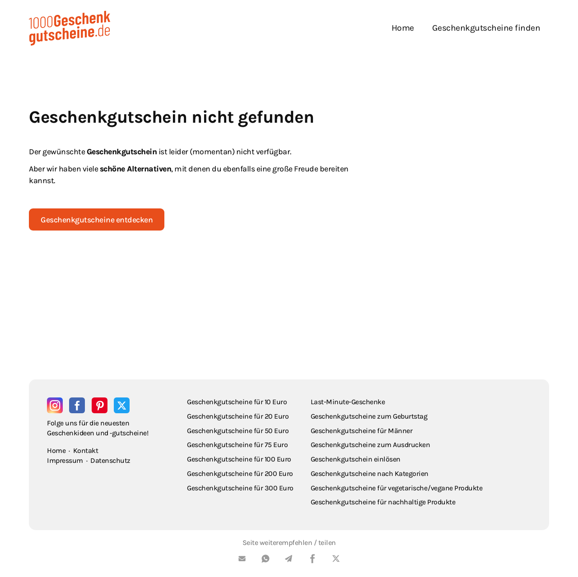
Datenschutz (110, 460)
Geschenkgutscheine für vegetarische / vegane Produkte (397, 488)
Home (403, 28)
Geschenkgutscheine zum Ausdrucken (370, 444)
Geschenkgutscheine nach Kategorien (370, 473)
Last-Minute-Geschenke (348, 401)
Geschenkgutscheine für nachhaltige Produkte (383, 502)
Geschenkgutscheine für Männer (362, 430)
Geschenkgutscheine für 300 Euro (240, 488)
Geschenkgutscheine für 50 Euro (238, 430)
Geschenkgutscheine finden (486, 28)
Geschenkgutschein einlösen (356, 459)
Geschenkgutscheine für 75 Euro (237, 444)
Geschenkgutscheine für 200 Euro (240, 473)
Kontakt (85, 450)
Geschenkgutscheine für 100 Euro (239, 459)
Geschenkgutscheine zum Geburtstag (369, 416)
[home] (69, 28)
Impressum (65, 460)
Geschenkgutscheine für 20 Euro (238, 416)
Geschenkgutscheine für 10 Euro (237, 401)
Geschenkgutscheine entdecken (97, 219)
